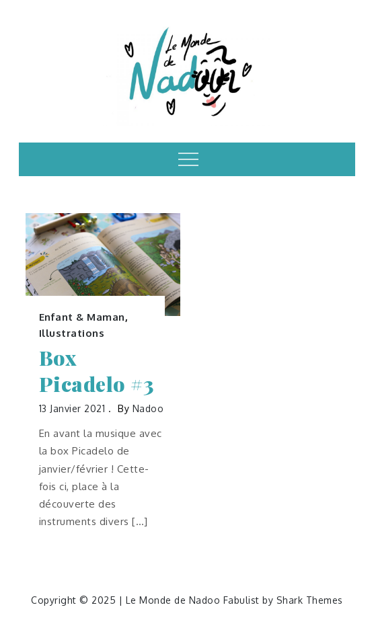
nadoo (148, 408)
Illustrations (72, 333)
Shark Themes (309, 600)
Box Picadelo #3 (96, 371)
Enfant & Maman (82, 317)
